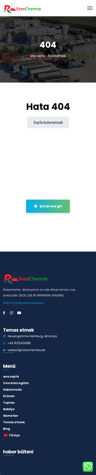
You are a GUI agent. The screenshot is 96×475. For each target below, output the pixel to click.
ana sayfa (37, 56)
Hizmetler (10, 416)
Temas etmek (14, 422)
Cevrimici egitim (16, 383)
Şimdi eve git (48, 206)
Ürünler (9, 396)
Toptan (9, 403)
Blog (6, 429)
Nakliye (9, 409)
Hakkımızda (12, 390)
